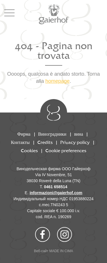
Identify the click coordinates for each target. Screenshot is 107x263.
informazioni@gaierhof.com (56, 192)
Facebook (42, 234)
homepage (57, 81)
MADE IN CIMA (61, 251)
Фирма (24, 134)
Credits (45, 142)
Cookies (29, 151)
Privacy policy (75, 142)
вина (78, 134)
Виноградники (52, 134)
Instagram (64, 234)
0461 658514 (55, 186)
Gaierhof (53, 14)
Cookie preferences (65, 151)
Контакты (20, 142)
